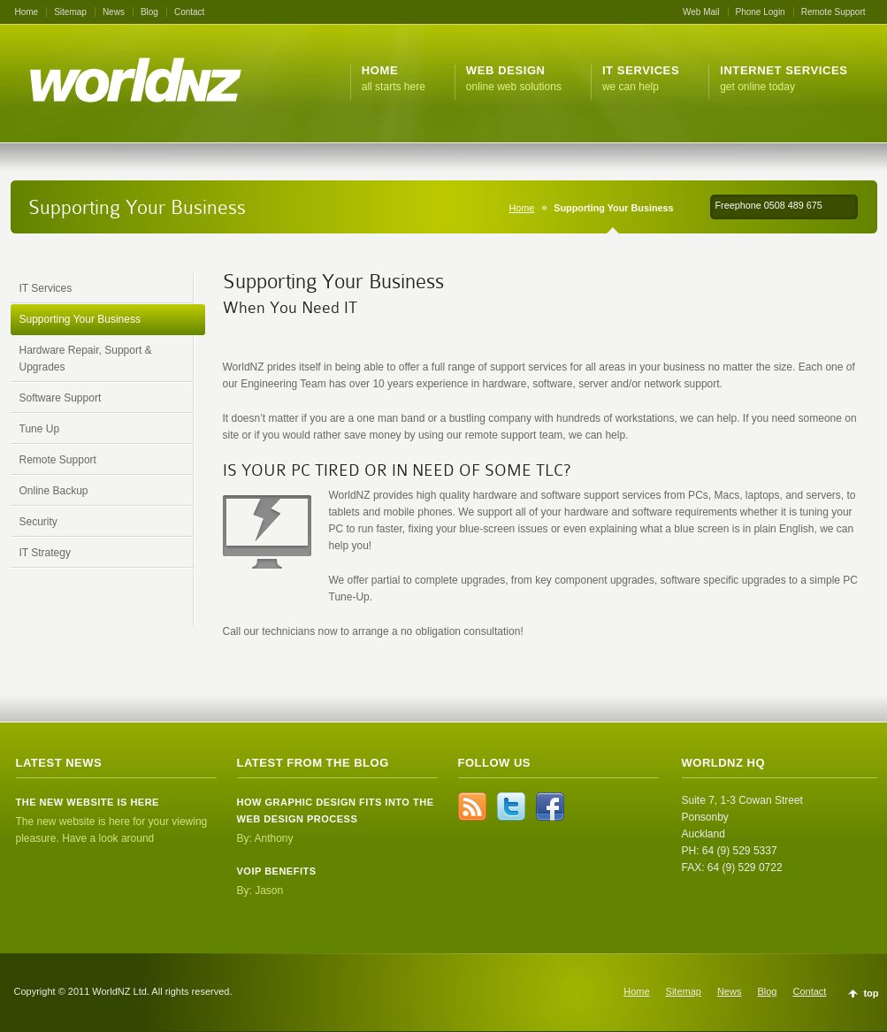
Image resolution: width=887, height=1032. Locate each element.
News (114, 12)
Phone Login (760, 12)
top (870, 993)
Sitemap (70, 12)
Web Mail (701, 12)
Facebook (550, 806)
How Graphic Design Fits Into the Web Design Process (335, 810)
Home (27, 12)
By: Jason (260, 890)
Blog (149, 12)
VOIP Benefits (277, 871)
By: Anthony (265, 838)
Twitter (511, 806)
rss (472, 806)
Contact (189, 12)
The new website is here (87, 802)
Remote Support (833, 12)
